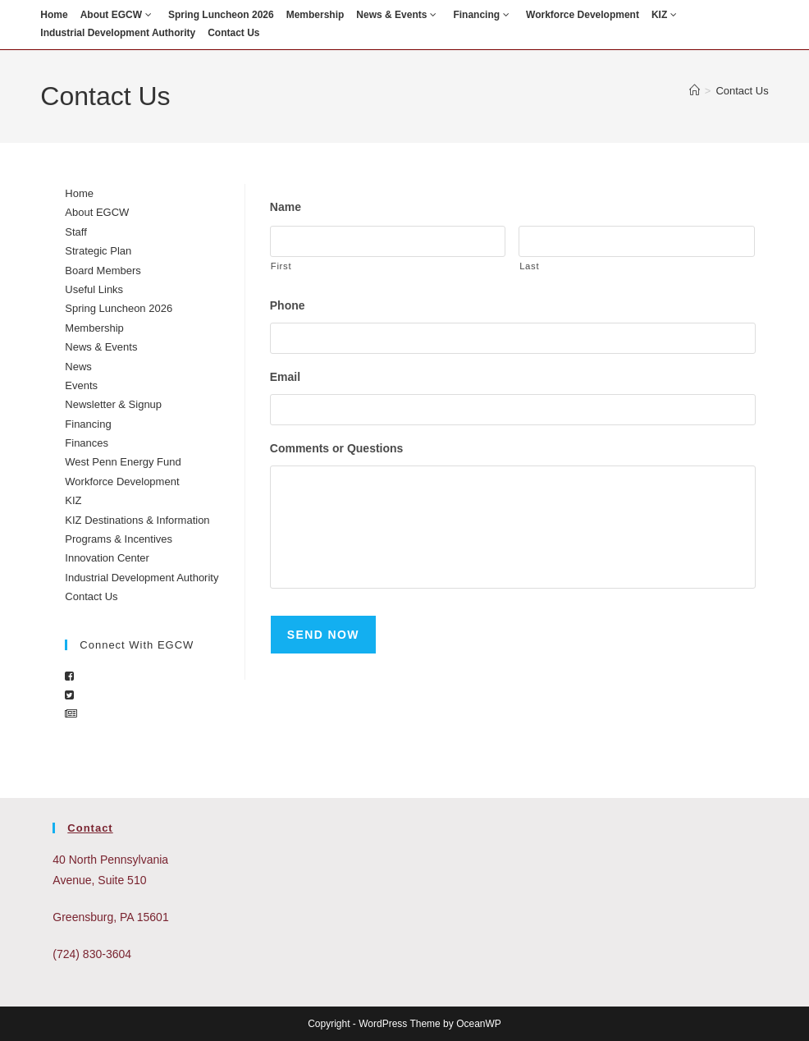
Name (285, 206)
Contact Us (233, 33)
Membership (315, 15)
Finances (86, 443)
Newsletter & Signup (113, 404)
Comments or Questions (337, 453)
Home (53, 15)
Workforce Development (582, 15)
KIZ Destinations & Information (137, 520)
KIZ (666, 15)
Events (81, 385)
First (281, 268)
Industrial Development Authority (117, 33)
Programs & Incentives (118, 539)
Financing (483, 15)
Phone (287, 307)
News (78, 366)
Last (529, 268)
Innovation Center (107, 558)
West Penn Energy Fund (123, 462)
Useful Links (94, 289)
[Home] (694, 91)
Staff (76, 232)
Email (285, 380)
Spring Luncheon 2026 (221, 15)
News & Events (398, 15)
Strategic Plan (98, 251)
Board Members (102, 270)
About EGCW (118, 15)
